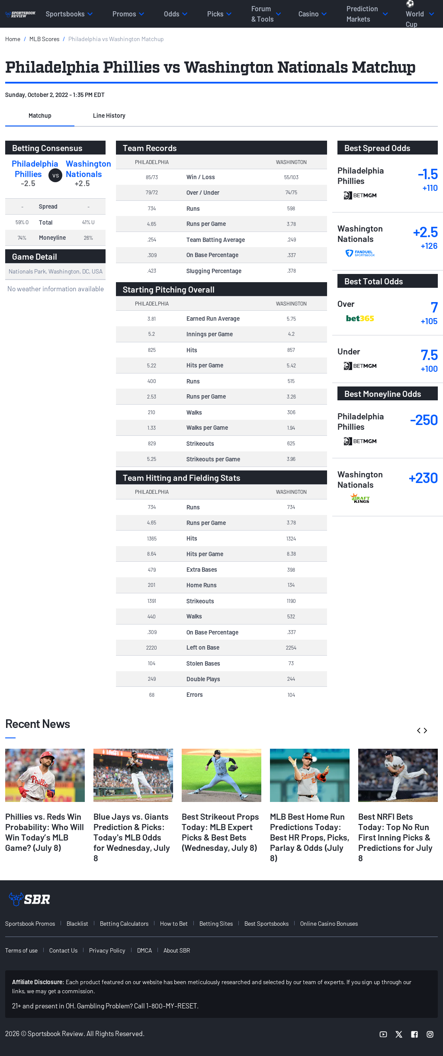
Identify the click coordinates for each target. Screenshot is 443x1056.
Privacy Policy (107, 950)
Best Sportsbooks (266, 923)
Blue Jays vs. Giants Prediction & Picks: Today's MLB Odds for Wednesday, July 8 (131, 837)
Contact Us (63, 950)
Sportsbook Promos (30, 923)
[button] (39, 116)
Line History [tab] (109, 115)
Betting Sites (216, 923)
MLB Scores (44, 38)
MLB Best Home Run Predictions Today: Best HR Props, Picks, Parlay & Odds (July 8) (309, 837)
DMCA (144, 950)
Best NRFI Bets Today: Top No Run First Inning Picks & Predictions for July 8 (395, 837)
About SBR (177, 950)
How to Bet (174, 923)
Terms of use (21, 950)
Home (12, 38)
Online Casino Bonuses (329, 923)
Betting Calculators (124, 923)
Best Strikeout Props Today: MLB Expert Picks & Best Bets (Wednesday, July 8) (220, 832)
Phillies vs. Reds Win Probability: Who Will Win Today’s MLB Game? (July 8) (44, 832)
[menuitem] (35, 923)
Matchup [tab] (40, 115)
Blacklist (77, 923)
